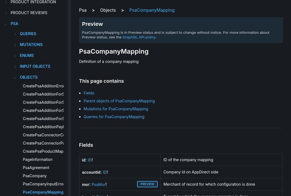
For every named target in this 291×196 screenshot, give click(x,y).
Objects (29, 77)
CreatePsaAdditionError (44, 86)
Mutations (31, 44)
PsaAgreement (36, 167)
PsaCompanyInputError (44, 184)
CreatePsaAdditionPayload (47, 126)
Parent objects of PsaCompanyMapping (119, 101)
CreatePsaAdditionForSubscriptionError (58, 110)
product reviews (29, 12)
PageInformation (37, 159)
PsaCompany (35, 175)
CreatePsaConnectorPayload (49, 143)
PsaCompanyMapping (43, 192)
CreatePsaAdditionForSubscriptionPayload (61, 118)
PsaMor (99, 184)
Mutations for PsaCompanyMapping (116, 108)
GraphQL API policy (138, 37)
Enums (27, 55)
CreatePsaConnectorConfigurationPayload (61, 135)
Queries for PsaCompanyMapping (114, 116)
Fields (89, 93)
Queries (28, 33)
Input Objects (35, 66)
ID (90, 160)
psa (14, 23)
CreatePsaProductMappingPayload (54, 151)
